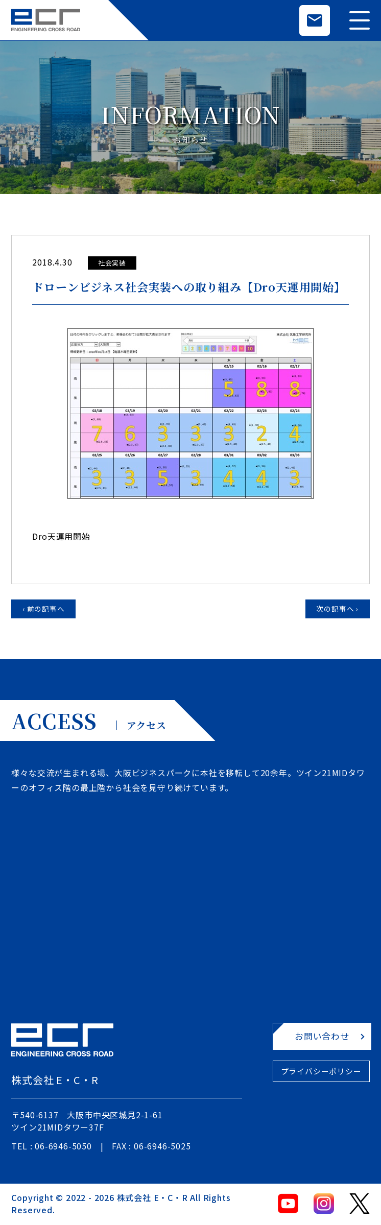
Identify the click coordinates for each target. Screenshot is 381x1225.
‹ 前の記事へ (46, 609)
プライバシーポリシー (306, 1074)
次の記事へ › (335, 609)
